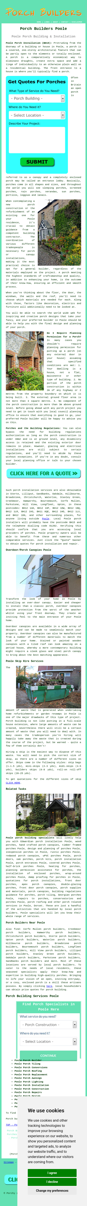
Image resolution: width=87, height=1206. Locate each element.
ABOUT (55, 22)
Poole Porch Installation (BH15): (29, 43)
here (49, 986)
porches (30, 533)
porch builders (64, 965)
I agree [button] (52, 1173)
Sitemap (9, 1162)
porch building (56, 989)
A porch (64, 272)
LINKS (46, 22)
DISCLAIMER (77, 22)
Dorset (38, 905)
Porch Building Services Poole (32, 996)
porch (71, 351)
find (17, 929)
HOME (39, 22)
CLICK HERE (13, 783)
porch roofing (37, 902)
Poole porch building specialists (30, 838)
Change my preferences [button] (52, 1190)
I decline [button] (52, 1182)
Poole (45, 518)
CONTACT (65, 22)
